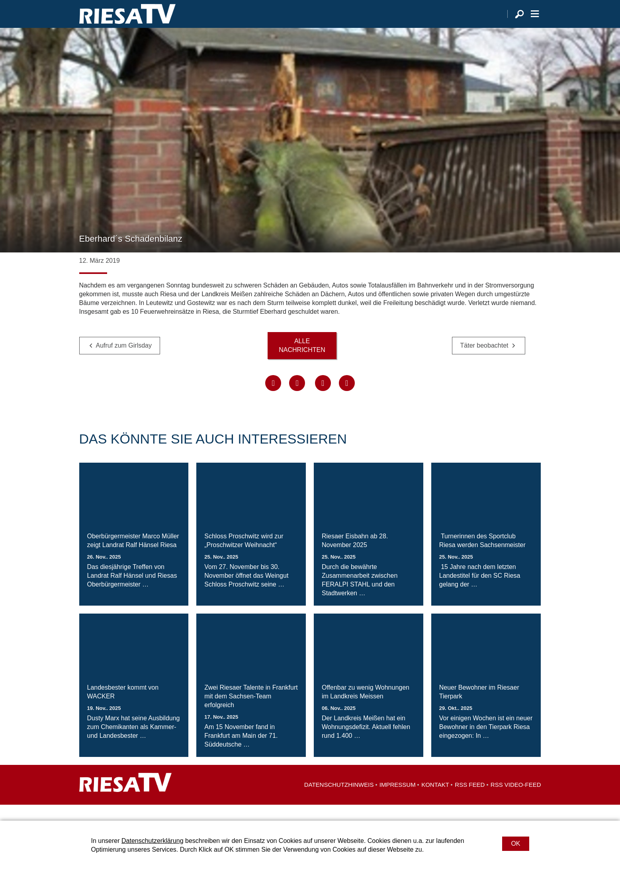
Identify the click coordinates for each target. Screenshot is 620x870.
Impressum (397, 800)
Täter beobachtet (484, 361)
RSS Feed (470, 800)
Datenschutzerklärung (152, 840)
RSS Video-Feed (516, 800)
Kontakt (435, 800)
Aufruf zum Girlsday (124, 361)
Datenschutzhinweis (339, 800)
